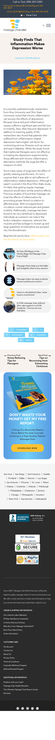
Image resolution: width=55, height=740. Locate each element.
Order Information (11, 634)
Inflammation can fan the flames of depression (26, 237)
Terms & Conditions (11, 662)
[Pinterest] (14, 335)
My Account (8, 647)
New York (13, 499)
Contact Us (8, 650)
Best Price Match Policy (13, 630)
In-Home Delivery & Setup (14, 622)
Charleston (29, 491)
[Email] (26, 340)
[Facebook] (18, 330)
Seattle (46, 474)
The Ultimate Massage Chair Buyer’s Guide (21, 689)
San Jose (8, 474)
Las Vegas (42, 478)
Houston (40, 495)
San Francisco (34, 474)
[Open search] (44, 25)
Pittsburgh (44, 486)
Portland (12, 478)
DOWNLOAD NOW (27, 448)
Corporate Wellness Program (15, 665)
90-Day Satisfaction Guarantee (16, 619)
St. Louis (36, 482)
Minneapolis (27, 495)
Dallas (22, 478)
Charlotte (20, 486)
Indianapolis (40, 499)
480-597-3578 (42, 11)
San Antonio (12, 482)
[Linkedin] (38, 335)
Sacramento (26, 499)
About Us (7, 654)
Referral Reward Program (14, 669)
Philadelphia (15, 491)
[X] (38, 330)
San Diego (19, 474)
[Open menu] (48, 25)
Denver (31, 478)
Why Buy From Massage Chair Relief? (19, 626)
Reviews (7, 693)
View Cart (31, 15)
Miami (46, 482)
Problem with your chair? (14, 682)
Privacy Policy (9, 658)
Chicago (15, 495)
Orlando (32, 486)
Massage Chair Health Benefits (16, 686)
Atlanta (10, 486)
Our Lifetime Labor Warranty (15, 615)
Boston (41, 491)
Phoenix (25, 482)
